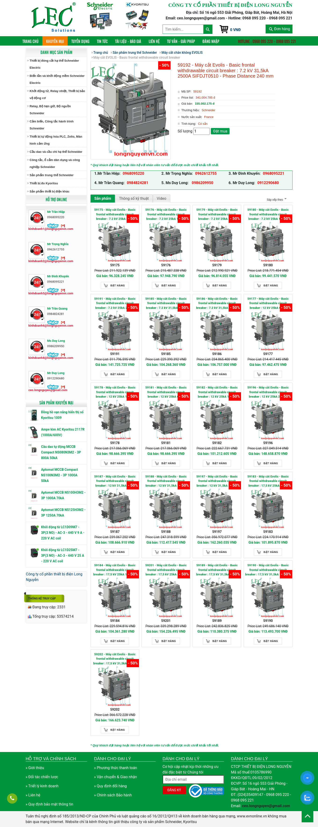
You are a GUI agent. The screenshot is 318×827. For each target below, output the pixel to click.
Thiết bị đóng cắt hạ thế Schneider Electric (54, 64)
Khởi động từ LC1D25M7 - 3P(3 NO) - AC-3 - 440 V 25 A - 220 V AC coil (62, 555)
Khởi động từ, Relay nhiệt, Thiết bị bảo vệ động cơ (57, 94)
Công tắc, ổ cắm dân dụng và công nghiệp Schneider (55, 163)
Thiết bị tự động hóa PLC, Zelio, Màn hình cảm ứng (56, 140)
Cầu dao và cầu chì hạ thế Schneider (56, 151)
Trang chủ (32, 41)
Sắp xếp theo (276, 199)
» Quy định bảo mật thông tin (49, 804)
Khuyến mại (55, 41)
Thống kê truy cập (42, 598)
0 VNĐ (235, 30)
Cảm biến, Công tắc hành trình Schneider (52, 125)
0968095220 (133, 173)
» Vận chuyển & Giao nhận (115, 777)
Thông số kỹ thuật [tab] (134, 198)
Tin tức (102, 41)
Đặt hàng (117, 285)
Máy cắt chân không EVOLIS (182, 52)
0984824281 (137, 183)
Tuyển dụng (80, 41)
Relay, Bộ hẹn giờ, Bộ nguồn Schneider (50, 109)
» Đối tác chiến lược (42, 777)
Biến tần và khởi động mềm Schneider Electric (57, 79)
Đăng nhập (210, 41)
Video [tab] (161, 198)
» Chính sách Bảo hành (113, 795)
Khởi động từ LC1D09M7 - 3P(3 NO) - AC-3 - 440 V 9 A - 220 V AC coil (62, 532)
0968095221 (273, 173)
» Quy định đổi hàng (110, 786)
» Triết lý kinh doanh (42, 786)
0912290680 (268, 183)
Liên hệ (154, 41)
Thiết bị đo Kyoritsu (44, 183)
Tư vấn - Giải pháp (181, 41)
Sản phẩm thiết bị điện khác (49, 191)
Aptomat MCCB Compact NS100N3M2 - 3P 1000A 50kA (59, 475)
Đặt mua (220, 131)
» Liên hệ (33, 795)
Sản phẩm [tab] (102, 198)
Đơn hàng (279, 29)
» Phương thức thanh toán (115, 768)
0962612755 (206, 173)
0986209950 (202, 183)
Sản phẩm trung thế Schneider (52, 175)
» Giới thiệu (35, 768)
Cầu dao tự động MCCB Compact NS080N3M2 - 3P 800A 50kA (61, 452)
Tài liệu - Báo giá (128, 41)
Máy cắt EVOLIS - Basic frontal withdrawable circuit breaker (136, 57)
